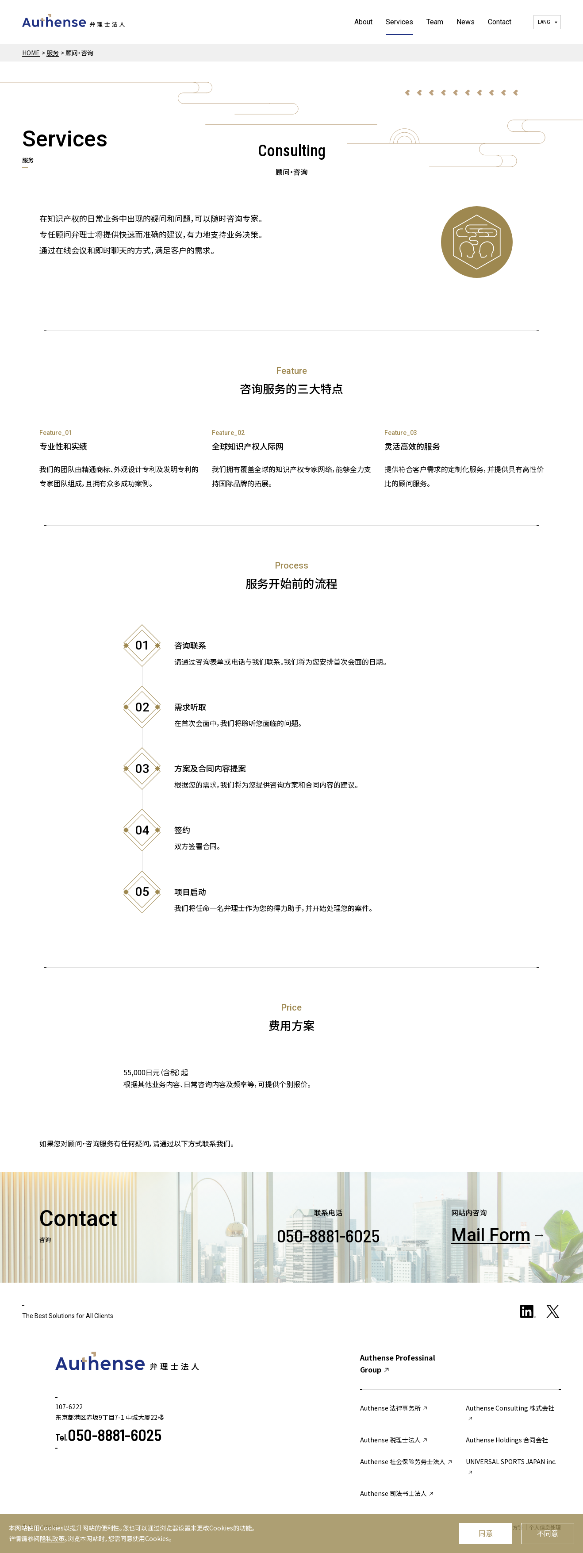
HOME (31, 52)
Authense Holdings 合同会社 (507, 1439)
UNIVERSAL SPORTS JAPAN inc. (511, 1466)
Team (434, 22)
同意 (486, 1533)
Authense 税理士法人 (394, 1439)
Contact (499, 22)
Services (399, 22)
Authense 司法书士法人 (397, 1493)
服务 (52, 53)
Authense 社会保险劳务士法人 (406, 1461)
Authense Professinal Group (397, 1363)
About (363, 22)
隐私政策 (52, 1538)
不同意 (547, 1533)
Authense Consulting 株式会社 (510, 1412)
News (465, 22)
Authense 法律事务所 (394, 1407)
